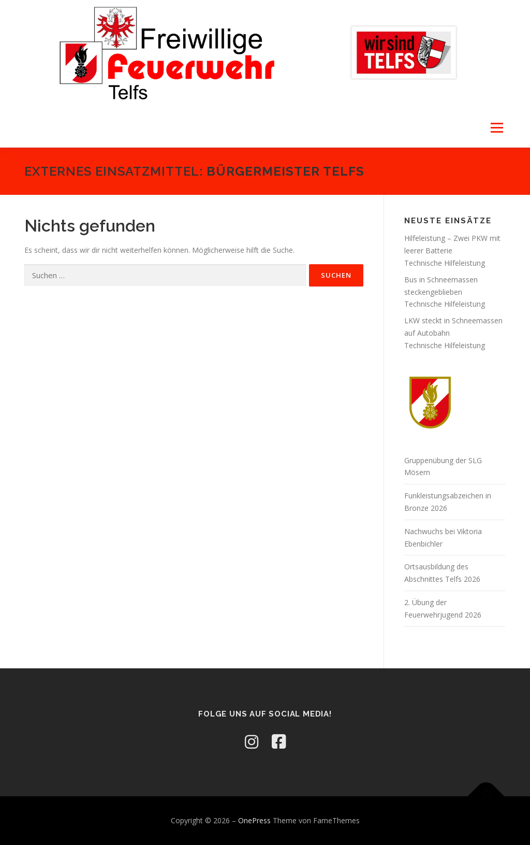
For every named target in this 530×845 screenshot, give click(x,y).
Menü (497, 128)
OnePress (254, 820)
